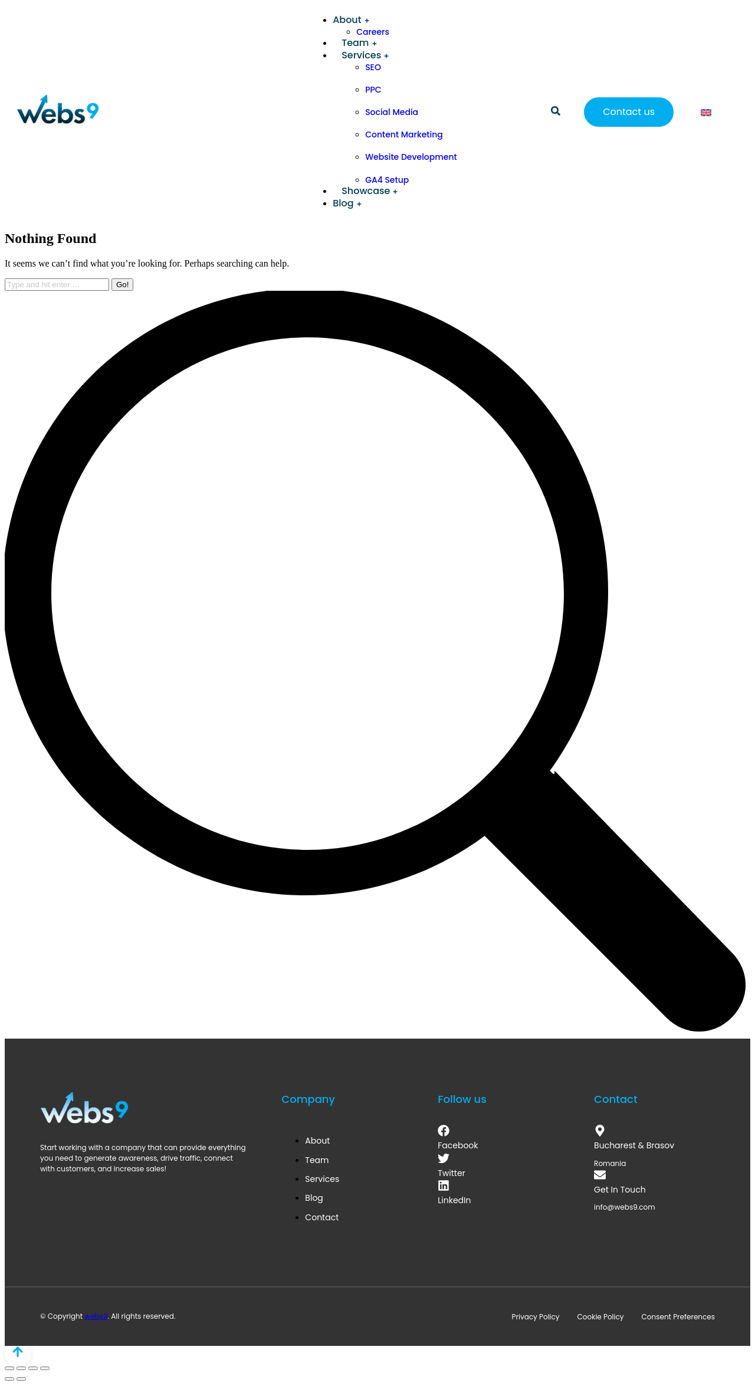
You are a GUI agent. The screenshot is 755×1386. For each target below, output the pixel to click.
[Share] (21, 1368)
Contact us (629, 112)
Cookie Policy (600, 1317)
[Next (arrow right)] (21, 1379)
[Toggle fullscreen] (33, 1368)
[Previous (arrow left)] (9, 1379)
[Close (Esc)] (9, 1368)
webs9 (95, 1316)
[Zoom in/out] (45, 1368)
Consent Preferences (678, 1317)
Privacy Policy (536, 1317)
